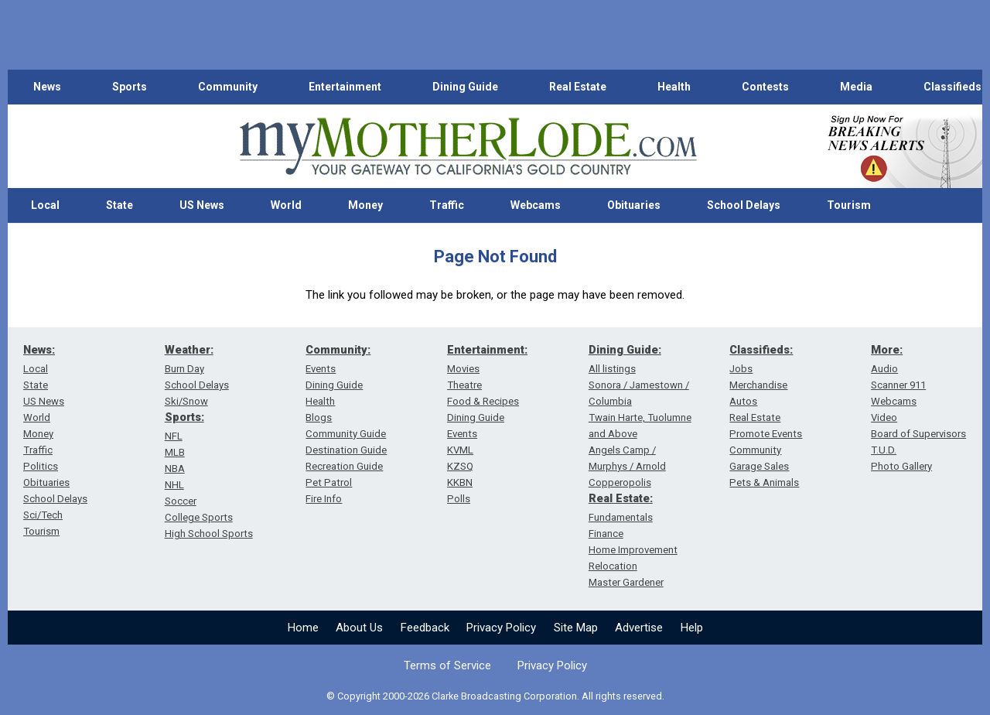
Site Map (576, 628)
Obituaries (634, 205)
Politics (40, 466)
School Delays (743, 205)
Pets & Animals (764, 482)
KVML (460, 450)
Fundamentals (621, 517)
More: (887, 350)
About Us (359, 628)
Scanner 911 (898, 385)
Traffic (446, 205)
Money (365, 205)
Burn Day (184, 369)
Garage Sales (759, 466)
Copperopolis (620, 482)
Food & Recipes (483, 401)
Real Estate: (621, 498)
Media (856, 86)
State (119, 205)
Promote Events (765, 434)
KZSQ (460, 466)
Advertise (639, 628)
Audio (884, 369)
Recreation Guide (344, 466)
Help (692, 628)
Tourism (849, 205)
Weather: (189, 350)
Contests (765, 86)
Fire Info (324, 499)
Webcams (535, 205)
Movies (463, 369)
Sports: (184, 417)
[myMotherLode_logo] (468, 147)
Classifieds (952, 86)
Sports (129, 86)
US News (201, 205)
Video (884, 417)
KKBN (460, 482)
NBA (175, 468)
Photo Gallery (901, 466)
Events (321, 369)
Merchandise (758, 385)
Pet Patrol (329, 482)
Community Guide (346, 434)
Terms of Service (447, 665)
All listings (612, 369)
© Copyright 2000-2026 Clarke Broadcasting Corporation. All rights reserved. (495, 696)
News (47, 86)
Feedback (425, 628)
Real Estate (577, 86)
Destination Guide (346, 450)
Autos (743, 401)
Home (303, 628)
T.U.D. (883, 450)
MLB (175, 452)
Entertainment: (487, 350)
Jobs (741, 369)
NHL (174, 485)
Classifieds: (761, 350)
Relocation (613, 566)
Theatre (464, 385)
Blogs (319, 417)
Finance (606, 533)
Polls (458, 499)
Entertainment (345, 86)
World (286, 205)
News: (39, 350)
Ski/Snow (186, 401)
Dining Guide (465, 86)
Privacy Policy (501, 628)
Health (674, 86)
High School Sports (209, 533)
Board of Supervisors (918, 434)
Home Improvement (633, 550)
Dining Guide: (625, 350)
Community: (338, 350)
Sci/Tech (43, 515)
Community (228, 86)
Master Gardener (626, 582)
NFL (174, 436)
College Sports (199, 517)
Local (45, 205)
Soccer (180, 501)
